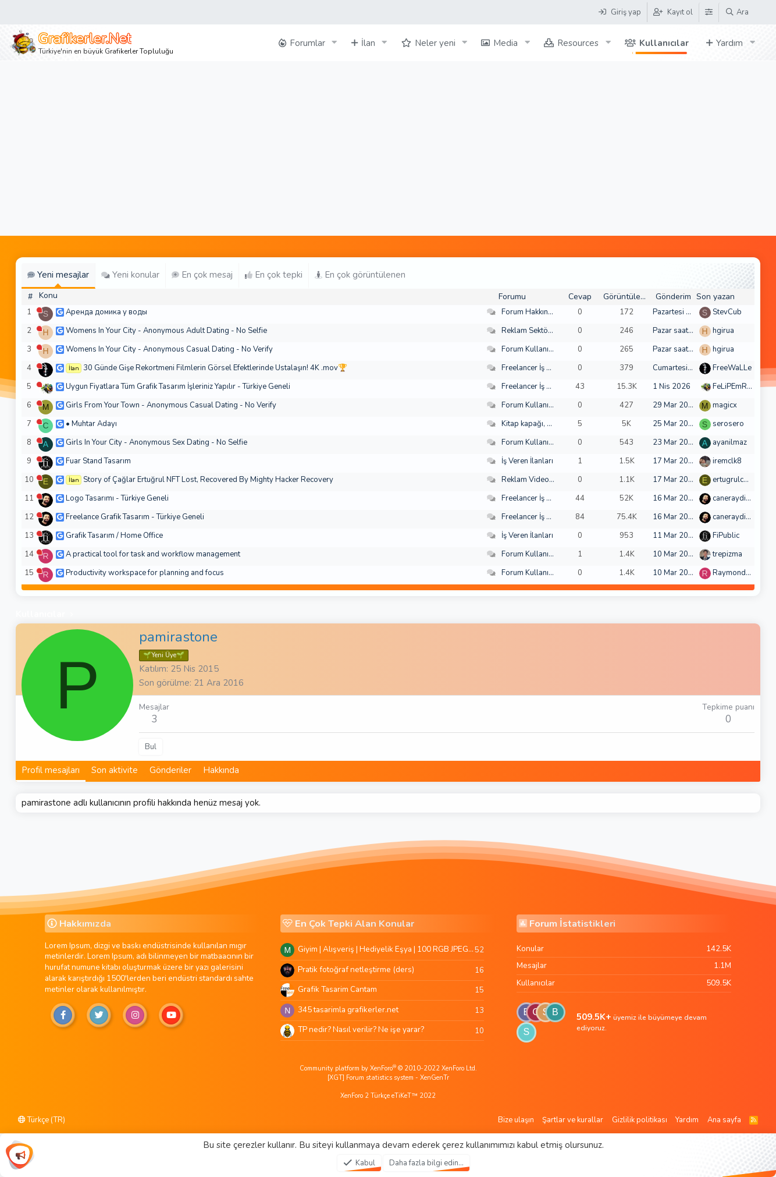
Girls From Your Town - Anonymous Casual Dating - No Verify (171, 405)
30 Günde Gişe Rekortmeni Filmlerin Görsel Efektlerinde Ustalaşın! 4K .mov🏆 (215, 368)
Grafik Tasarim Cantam (337, 989)
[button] (334, 43)
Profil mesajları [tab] (51, 770)
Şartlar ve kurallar (572, 1120)
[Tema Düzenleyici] (708, 12)
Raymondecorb (739, 573)
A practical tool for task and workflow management (153, 554)
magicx (725, 405)
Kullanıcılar (664, 43)
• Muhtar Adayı (91, 424)
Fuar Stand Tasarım (98, 461)
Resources (578, 43)
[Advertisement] (388, 148)
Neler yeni (435, 43)
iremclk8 (727, 461)
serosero (728, 424)
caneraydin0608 (740, 498)
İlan (368, 43)
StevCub (727, 312)
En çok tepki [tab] (273, 275)
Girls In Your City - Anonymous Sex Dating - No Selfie (156, 442)
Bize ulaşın (516, 1120)
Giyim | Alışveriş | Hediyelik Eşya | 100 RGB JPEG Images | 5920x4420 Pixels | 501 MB (386, 949)
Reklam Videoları (530, 479)
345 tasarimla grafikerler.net (348, 1009)
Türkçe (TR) (41, 1120)
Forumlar (307, 43)
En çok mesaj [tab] (202, 275)
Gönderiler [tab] (170, 770)
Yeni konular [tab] (130, 275)
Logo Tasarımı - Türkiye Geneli (117, 498)
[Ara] (736, 12)
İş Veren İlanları (527, 461)
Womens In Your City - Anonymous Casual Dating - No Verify (169, 349)
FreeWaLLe (732, 368)
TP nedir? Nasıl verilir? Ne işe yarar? (361, 1029)
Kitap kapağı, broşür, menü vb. (552, 424)
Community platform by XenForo (388, 1068)
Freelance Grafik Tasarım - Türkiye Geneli (135, 517)
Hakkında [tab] (221, 770)
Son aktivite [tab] (114, 770)
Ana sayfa (724, 1120)
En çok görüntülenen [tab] (360, 275)
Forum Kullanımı (529, 349)
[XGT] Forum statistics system (388, 1077)
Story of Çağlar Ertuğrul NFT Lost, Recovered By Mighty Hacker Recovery (208, 479)
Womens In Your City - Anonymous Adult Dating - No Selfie (166, 330)
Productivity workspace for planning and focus (145, 573)
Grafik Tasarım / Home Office (114, 535)
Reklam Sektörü (528, 330)
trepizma (727, 554)
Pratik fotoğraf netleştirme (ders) (356, 969)
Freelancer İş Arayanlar (540, 368)
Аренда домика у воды (106, 312)
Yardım (729, 43)
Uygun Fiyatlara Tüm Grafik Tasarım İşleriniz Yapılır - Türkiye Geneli (178, 386)
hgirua (723, 330)
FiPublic (726, 535)
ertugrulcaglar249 (744, 479)
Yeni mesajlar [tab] (58, 275)
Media (505, 43)
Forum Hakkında (529, 312)
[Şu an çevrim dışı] (39, 310)
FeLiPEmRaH (735, 386)
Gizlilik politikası (639, 1120)
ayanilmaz (730, 442)
